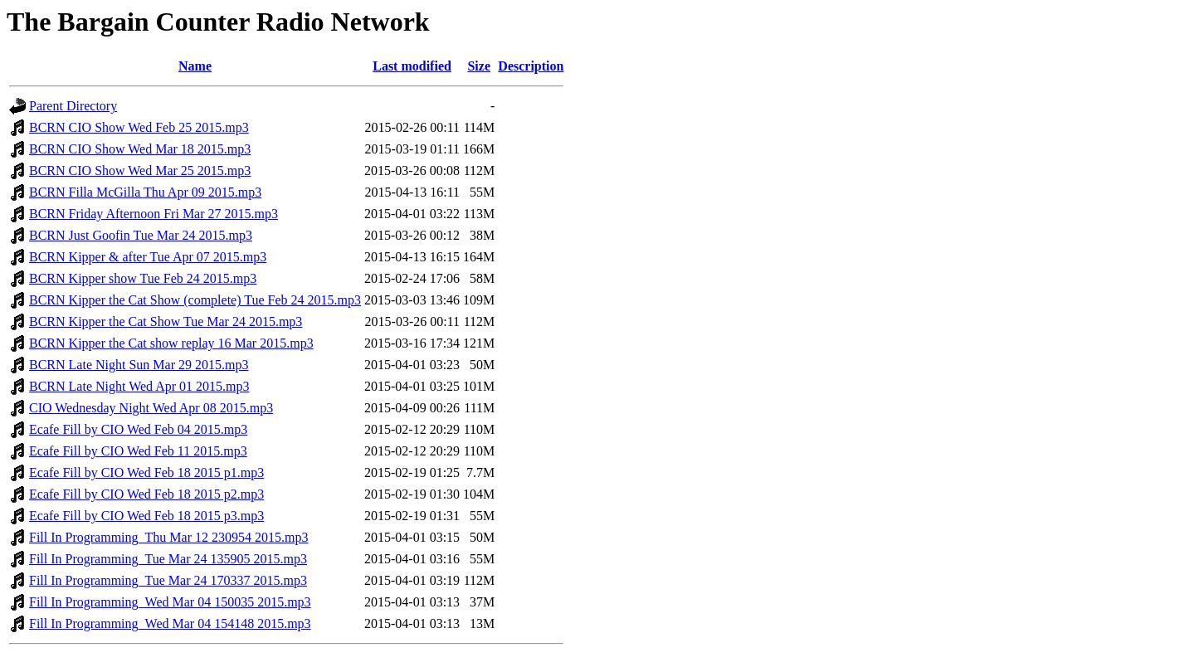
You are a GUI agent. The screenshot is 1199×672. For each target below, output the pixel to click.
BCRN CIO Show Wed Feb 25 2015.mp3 (139, 127)
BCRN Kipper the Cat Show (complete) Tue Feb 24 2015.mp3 (195, 300)
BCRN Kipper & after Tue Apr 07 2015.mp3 (147, 257)
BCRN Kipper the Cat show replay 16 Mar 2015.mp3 (171, 343)
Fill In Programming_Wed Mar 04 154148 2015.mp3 (170, 623)
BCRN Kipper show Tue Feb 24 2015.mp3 (142, 278)
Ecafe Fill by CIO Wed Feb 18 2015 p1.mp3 (146, 472)
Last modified (412, 66)
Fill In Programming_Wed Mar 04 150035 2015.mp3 (170, 602)
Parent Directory (73, 106)
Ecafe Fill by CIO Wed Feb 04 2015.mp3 (138, 429)
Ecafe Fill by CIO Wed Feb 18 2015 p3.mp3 (146, 516)
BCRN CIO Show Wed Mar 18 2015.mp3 (140, 149)
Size (478, 66)
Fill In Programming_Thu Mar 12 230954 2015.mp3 (168, 537)
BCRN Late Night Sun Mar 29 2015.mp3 (138, 365)
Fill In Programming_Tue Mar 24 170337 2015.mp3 (168, 580)
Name (195, 66)
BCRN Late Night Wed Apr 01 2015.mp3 (139, 386)
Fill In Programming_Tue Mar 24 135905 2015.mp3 (168, 559)
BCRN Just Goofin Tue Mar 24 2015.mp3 (140, 235)
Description (530, 66)
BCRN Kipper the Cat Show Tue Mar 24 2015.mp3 (165, 321)
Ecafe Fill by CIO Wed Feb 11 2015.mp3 (138, 451)
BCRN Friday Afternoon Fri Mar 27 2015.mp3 (153, 214)
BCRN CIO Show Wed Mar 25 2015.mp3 (140, 170)
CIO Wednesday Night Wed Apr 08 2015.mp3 (151, 408)
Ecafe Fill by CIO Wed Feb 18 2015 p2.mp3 (146, 494)
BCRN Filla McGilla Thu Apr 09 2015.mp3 (145, 192)
